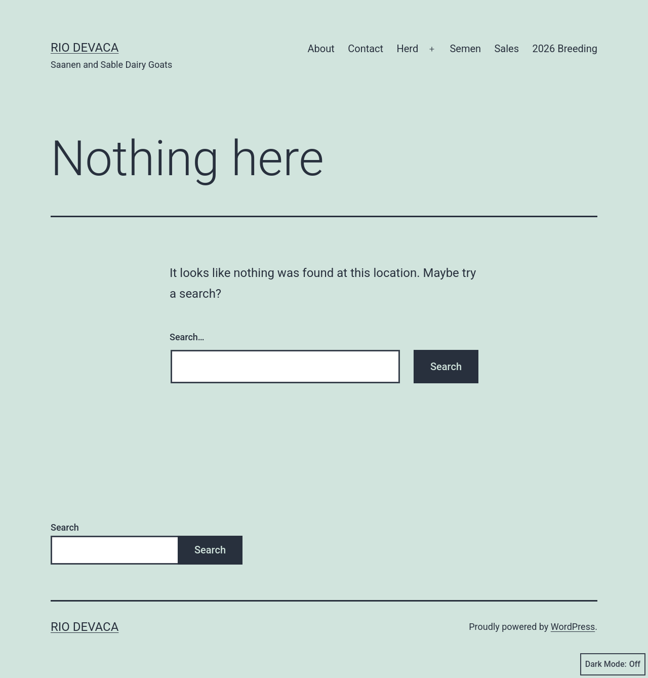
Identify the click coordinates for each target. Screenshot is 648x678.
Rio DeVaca (84, 48)
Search (65, 527)
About (321, 49)
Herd (407, 49)
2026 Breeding (564, 49)
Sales (506, 49)
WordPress (573, 626)
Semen (465, 49)
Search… (187, 337)
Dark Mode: (612, 664)
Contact (365, 49)
